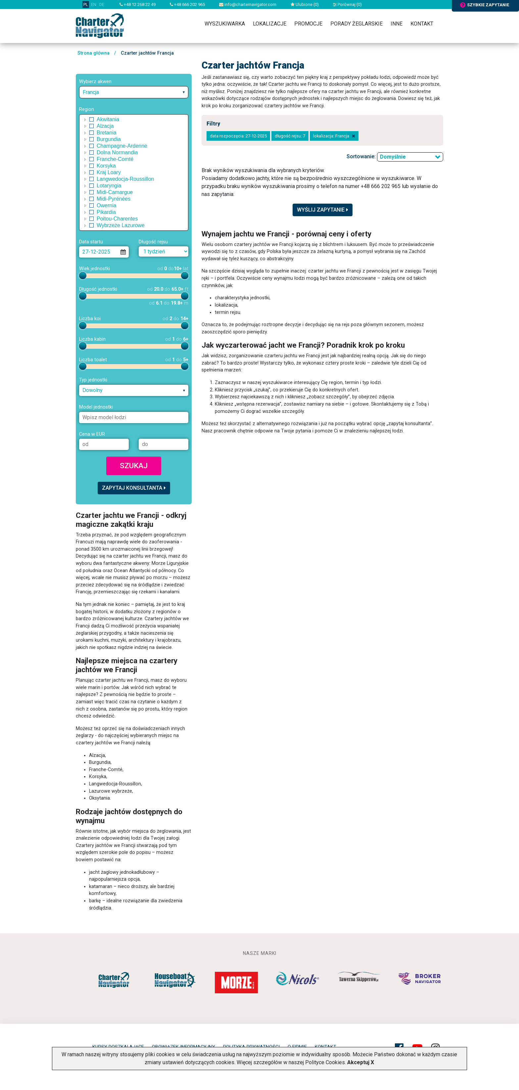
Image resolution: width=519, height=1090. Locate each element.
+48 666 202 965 (187, 4)
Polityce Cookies (325, 1062)
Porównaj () (347, 4)
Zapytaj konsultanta (134, 488)
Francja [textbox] (91, 92)
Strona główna (93, 53)
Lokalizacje (269, 24)
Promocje (308, 24)
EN (93, 4)
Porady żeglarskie (356, 24)
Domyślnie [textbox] (393, 157)
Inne (396, 24)
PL (85, 4)
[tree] (133, 172)
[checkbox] (91, 119)
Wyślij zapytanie (322, 210)
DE (101, 4)
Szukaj (134, 465)
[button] (85, 119)
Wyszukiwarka (225, 24)
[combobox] (133, 92)
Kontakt (421, 24)
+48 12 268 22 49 (137, 4)
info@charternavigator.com (247, 4)
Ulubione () (305, 4)
